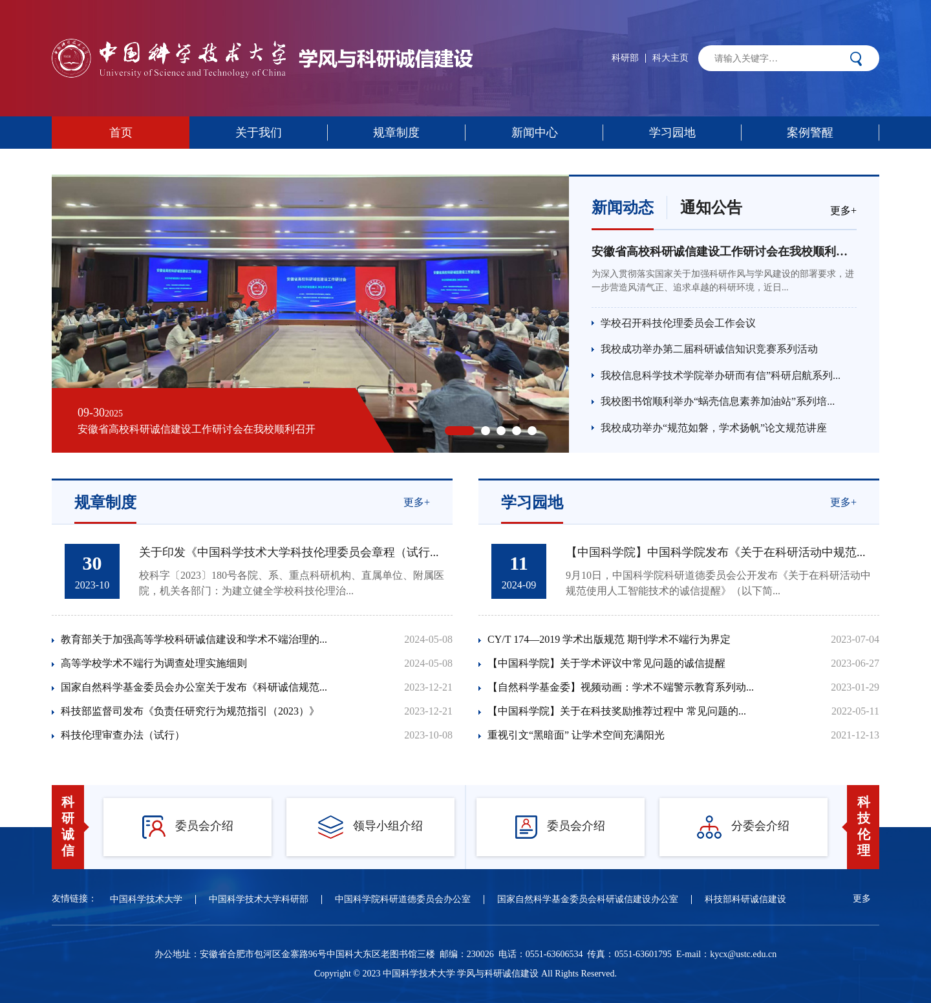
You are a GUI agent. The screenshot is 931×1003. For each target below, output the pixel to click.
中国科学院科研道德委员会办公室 (403, 899)
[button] (460, 430)
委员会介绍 (187, 827)
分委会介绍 (743, 827)
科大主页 (670, 58)
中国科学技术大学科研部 (258, 899)
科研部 (625, 58)
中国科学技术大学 (146, 899)
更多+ (843, 210)
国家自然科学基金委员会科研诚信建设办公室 (587, 899)
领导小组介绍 (370, 827)
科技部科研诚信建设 (745, 899)
